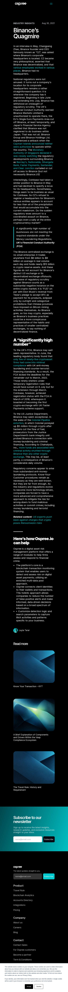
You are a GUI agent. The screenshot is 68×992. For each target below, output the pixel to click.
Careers (17, 927)
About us (17, 922)
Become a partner (22, 955)
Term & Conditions (22, 959)
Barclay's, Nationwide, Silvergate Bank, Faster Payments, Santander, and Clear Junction (33, 165)
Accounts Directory (23, 900)
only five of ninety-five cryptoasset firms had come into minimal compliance (33, 362)
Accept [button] (29, 986)
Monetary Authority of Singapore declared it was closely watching (32, 152)
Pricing (16, 910)
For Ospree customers (24, 950)
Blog (15, 932)
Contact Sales (20, 945)
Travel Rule (19, 890)
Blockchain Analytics (23, 895)
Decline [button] (38, 986)
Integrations (19, 905)
